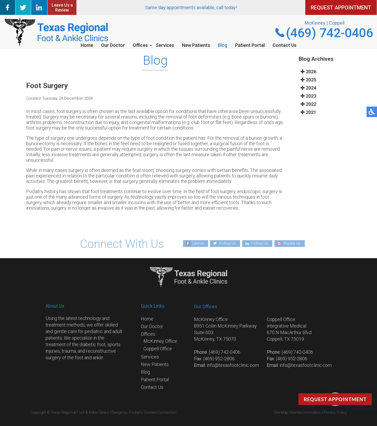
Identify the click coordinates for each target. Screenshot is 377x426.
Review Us (292, 243)
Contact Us (284, 45)
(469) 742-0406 (329, 32)
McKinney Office (160, 341)
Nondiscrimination (305, 412)
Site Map (281, 412)
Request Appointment (335, 399)
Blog (222, 45)
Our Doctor (113, 45)
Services (165, 45)
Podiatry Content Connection (152, 412)
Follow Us (227, 243)
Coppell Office (157, 348)
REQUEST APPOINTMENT (341, 7)
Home (87, 45)
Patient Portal (250, 45)
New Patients (196, 45)
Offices (140, 45)
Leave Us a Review (62, 8)
